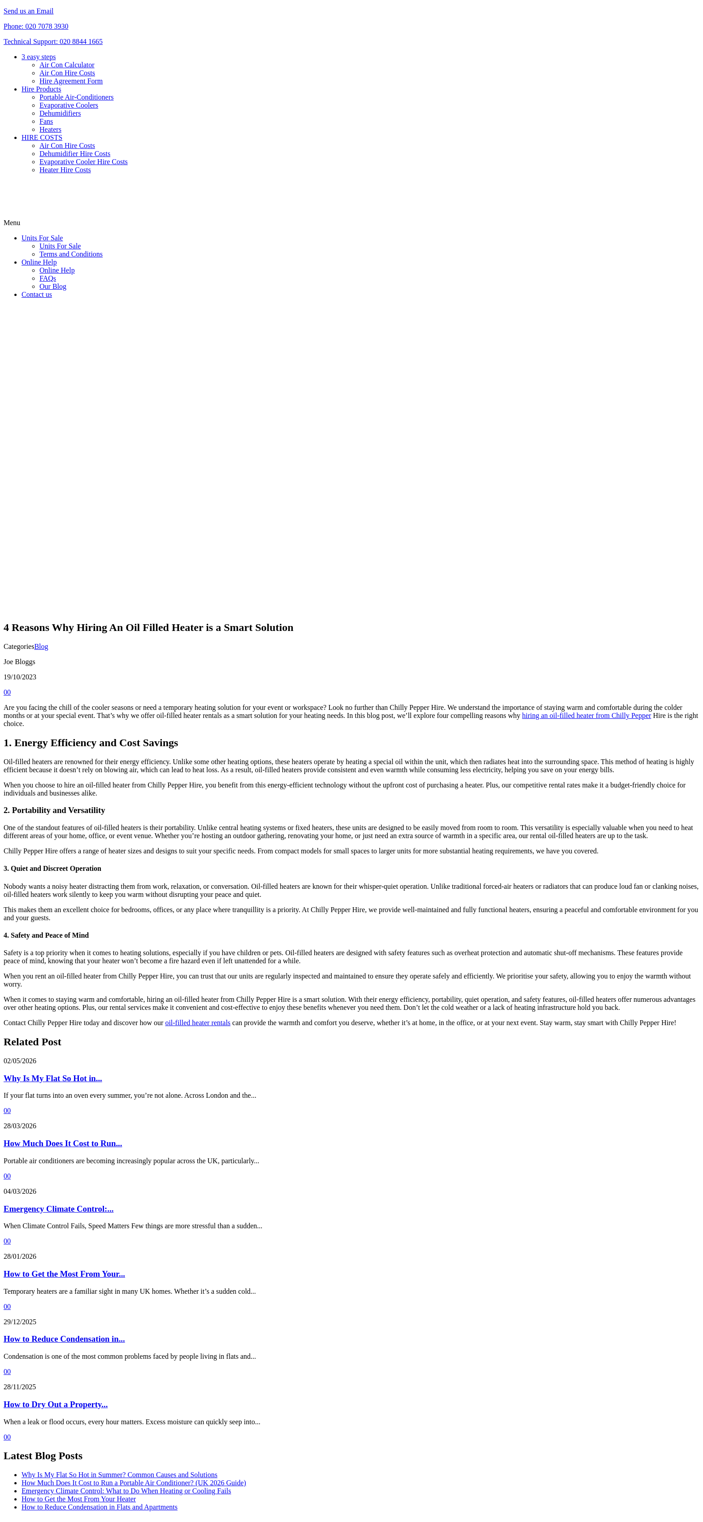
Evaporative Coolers (68, 105)
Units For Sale (42, 238)
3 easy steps (39, 57)
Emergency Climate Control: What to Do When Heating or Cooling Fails (126, 1491)
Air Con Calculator (67, 65)
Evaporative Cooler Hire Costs (83, 161)
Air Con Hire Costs (67, 73)
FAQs (47, 278)
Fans (46, 121)
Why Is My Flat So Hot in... (53, 1078)
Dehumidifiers (60, 113)
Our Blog (52, 286)
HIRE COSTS (42, 137)
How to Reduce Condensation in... (64, 1339)
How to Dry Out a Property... (56, 1404)
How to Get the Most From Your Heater (79, 1499)
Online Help (39, 262)
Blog (41, 646)
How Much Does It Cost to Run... (63, 1143)
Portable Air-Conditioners (76, 97)
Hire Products (41, 89)
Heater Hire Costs (65, 170)
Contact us (37, 294)
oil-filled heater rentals (197, 1022)
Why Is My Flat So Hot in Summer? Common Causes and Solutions (119, 1475)
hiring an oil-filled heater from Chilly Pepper (586, 715)
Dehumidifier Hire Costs (74, 153)
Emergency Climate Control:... (58, 1208)
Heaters (50, 129)
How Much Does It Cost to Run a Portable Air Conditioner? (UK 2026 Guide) (134, 1483)
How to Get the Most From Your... (64, 1273)
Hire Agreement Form (71, 81)
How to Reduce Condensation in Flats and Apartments (100, 1507)
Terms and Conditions (71, 254)
